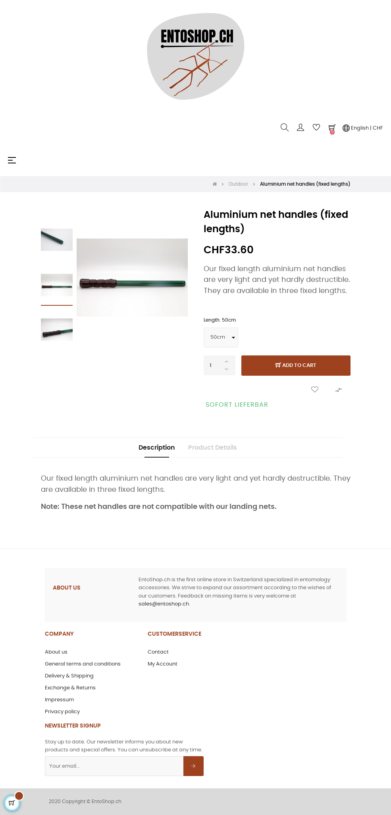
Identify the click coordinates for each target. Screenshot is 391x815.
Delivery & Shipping (69, 676)
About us (56, 652)
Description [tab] (157, 447)
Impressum (59, 699)
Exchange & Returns (70, 688)
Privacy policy (62, 711)
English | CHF (363, 128)
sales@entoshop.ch (164, 604)
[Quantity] (219, 365)
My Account (162, 664)
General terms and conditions (83, 664)
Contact (158, 652)
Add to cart (295, 366)
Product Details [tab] (212, 447)
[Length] (221, 337)
